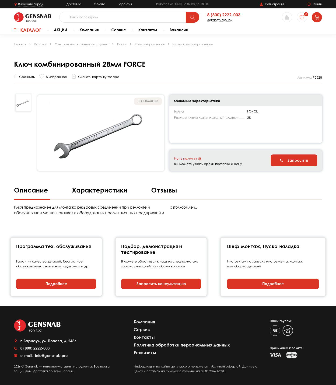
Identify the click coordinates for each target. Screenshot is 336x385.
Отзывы (164, 190)
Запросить (294, 160)
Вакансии (179, 30)
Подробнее (56, 283)
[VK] (275, 330)
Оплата (99, 4)
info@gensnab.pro (51, 355)
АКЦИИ (60, 30)
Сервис (118, 30)
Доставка (73, 4)
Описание (32, 190)
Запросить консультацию (161, 283)
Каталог (27, 30)
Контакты (147, 30)
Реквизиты (145, 352)
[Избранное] (302, 17)
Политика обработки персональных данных (182, 344)
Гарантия (125, 4)
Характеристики (100, 190)
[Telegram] (288, 330)
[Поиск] (192, 17)
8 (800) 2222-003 (223, 15)
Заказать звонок (219, 20)
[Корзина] (317, 17)
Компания (89, 30)
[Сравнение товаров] (287, 17)
